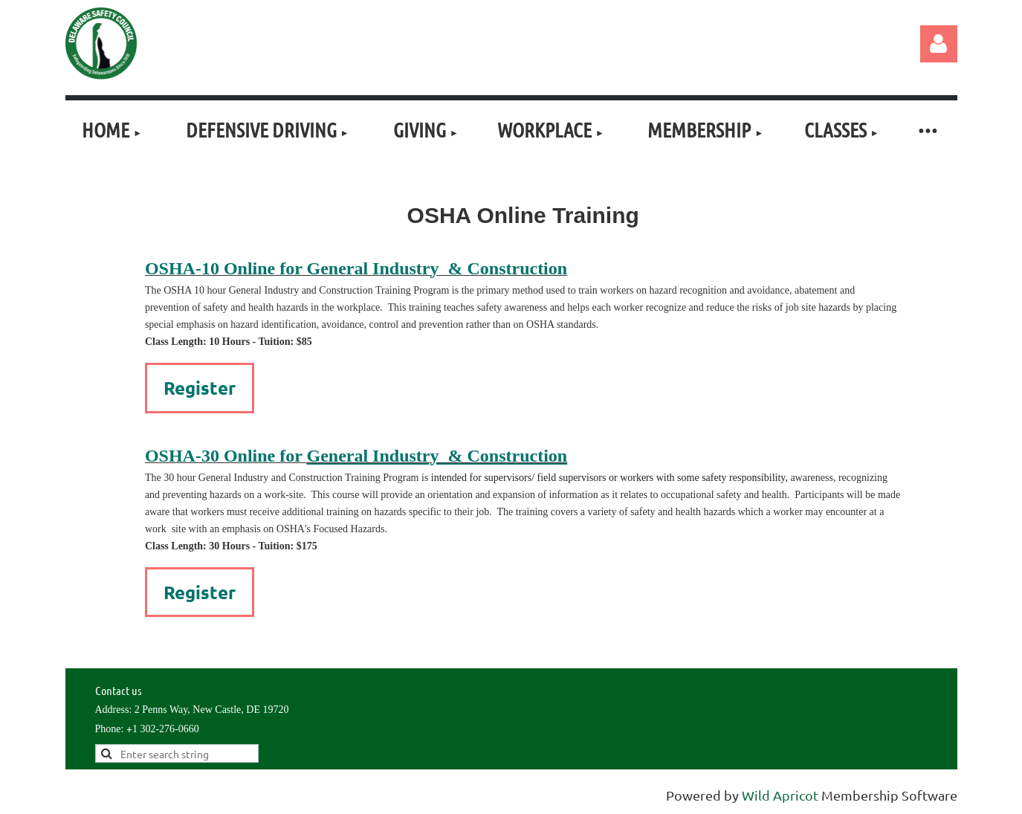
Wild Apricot (780, 795)
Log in (938, 43)
